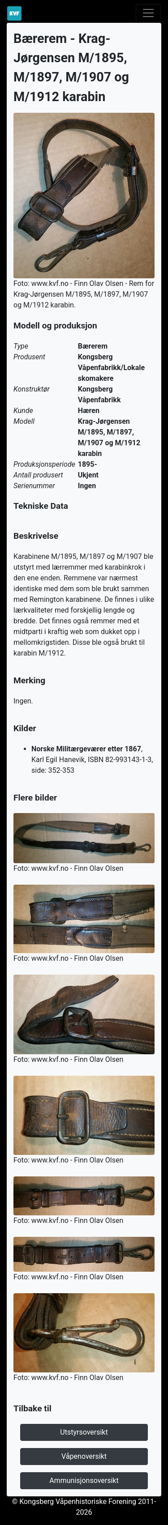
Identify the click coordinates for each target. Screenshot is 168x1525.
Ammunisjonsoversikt (83, 1480)
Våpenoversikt (84, 1456)
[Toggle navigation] (148, 13)
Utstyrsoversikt (84, 1432)
